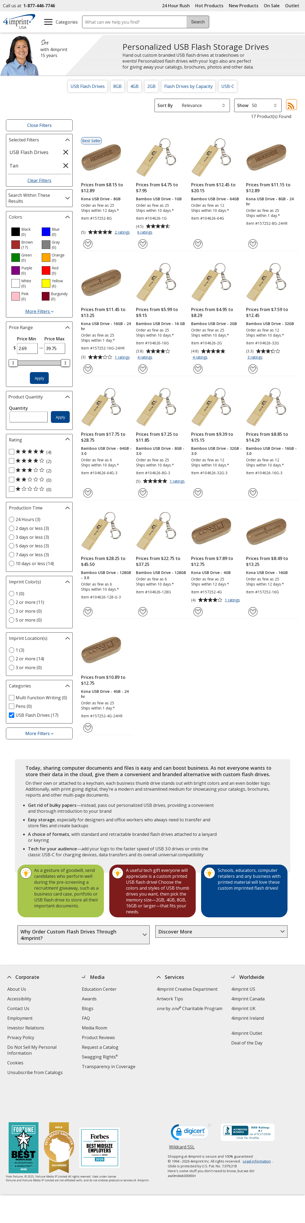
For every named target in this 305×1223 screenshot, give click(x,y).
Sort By (165, 105)
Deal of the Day (247, 1043)
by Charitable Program (189, 1008)
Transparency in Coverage (109, 1067)
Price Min (26, 339)
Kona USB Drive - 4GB (211, 572)
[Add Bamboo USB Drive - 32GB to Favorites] (253, 369)
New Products (243, 6)
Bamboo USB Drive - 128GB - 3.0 (106, 575)
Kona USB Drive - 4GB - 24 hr (105, 694)
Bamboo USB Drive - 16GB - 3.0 (271, 451)
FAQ (86, 1018)
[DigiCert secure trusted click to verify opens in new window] (191, 1099)
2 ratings (123, 232)
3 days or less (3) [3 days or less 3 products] (32, 537)
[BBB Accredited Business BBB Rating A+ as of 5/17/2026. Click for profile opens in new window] (247, 1099)
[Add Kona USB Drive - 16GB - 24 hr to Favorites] (88, 369)
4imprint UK (244, 1008)
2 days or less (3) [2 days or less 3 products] (32, 528)
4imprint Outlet (247, 1033)
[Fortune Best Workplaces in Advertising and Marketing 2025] (23, 1114)
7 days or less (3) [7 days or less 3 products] (32, 554)
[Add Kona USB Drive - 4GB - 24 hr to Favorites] (88, 728)
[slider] (13, 363)
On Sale (272, 6)
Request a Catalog (100, 1047)
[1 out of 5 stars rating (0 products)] (38, 489)
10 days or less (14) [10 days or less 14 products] (35, 563)
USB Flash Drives (88, 86)
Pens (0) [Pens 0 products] (24, 706)
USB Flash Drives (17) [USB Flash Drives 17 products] (37, 715)
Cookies (16, 1063)
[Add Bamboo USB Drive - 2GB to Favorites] (198, 369)
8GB (117, 86)
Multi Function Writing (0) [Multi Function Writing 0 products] (41, 697)
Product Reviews (98, 1037)
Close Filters (39, 125)
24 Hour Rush (176, 6)
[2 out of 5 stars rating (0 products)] (38, 480)
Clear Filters (39, 180)
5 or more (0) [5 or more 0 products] (29, 620)
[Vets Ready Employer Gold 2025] (59, 1114)
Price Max (54, 339)
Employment (20, 1018)
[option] (24, 231)
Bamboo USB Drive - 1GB (159, 198)
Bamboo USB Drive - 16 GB (160, 323)
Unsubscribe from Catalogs (35, 1073)
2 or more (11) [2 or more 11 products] (30, 602)
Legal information (257, 1127)
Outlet (293, 6)
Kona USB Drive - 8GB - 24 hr (270, 201)
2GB (151, 86)
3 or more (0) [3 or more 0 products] (29, 611)
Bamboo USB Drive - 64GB (215, 198)
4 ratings (145, 357)
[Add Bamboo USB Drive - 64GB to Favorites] (198, 244)
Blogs (87, 1008)
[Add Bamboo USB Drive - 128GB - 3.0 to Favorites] (88, 611)
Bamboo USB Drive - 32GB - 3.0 (216, 451)
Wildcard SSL (182, 1115)
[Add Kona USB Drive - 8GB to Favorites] (88, 244)
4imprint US (243, 989)
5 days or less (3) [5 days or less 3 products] (32, 545)
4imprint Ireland (248, 1018)
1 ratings (123, 357)
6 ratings (145, 232)
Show (242, 105)
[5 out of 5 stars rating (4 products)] (38, 452)
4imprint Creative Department (187, 989)
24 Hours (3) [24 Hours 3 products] (28, 519)
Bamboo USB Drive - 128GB (161, 572)
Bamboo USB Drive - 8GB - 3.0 (160, 451)
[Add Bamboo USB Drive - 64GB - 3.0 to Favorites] (88, 493)
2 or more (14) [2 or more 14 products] (30, 658)
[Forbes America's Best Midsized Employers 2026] (99, 1114)
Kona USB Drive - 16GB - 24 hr (106, 326)
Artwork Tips (170, 999)
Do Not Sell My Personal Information (32, 1050)
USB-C (227, 86)
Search (198, 22)
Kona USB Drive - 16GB (267, 572)
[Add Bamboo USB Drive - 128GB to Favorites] (142, 611)
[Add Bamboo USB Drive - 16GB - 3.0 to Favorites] (253, 493)
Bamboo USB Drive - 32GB (270, 323)
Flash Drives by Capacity (188, 86)
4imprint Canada (248, 999)
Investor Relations (26, 1028)
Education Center (99, 989)
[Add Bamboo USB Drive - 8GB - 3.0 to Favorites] (142, 493)
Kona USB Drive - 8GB (101, 198)
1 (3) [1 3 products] (20, 650)
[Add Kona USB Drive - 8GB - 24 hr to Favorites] (253, 244)
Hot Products (209, 6)
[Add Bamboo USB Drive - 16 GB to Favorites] (142, 369)
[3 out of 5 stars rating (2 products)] (38, 470)
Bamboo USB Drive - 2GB (214, 323)
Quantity (18, 408)
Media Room (94, 1028)
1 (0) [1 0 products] (20, 593)
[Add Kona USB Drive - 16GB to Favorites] (253, 611)
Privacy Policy (21, 1038)
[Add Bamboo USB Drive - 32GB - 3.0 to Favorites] (198, 493)
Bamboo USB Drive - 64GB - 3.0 (106, 451)
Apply (39, 378)
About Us (16, 989)
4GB (134, 86)
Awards (89, 999)
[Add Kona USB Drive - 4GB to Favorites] (198, 611)
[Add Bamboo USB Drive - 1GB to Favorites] (142, 244)
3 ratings (255, 357)
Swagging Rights (100, 1057)
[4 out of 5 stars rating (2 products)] (38, 461)
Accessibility (19, 999)
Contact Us (18, 1008)
